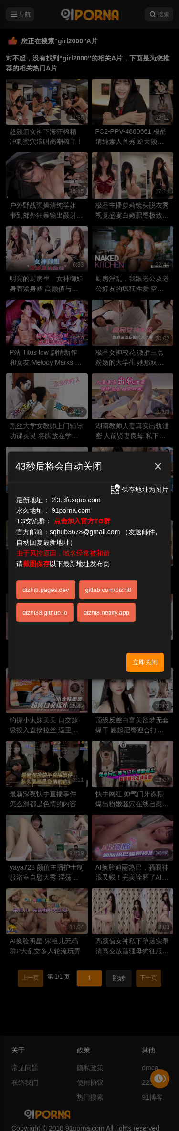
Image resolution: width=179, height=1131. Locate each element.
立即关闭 (145, 662)
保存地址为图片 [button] (138, 489)
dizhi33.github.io (44, 612)
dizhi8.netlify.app (106, 612)
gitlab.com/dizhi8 (108, 589)
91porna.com (71, 510)
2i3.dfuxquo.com (76, 500)
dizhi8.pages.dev (45, 589)
